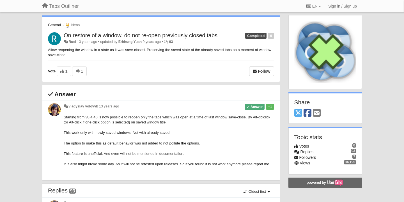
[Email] (317, 113)
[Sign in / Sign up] (342, 6)
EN (313, 6)
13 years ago (109, 106)
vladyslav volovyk (83, 106)
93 (171, 42)
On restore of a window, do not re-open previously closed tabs (140, 35)
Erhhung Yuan (130, 42)
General (54, 25)
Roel (72, 42)
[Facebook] (307, 113)
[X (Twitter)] (298, 113)
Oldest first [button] (256, 191)
